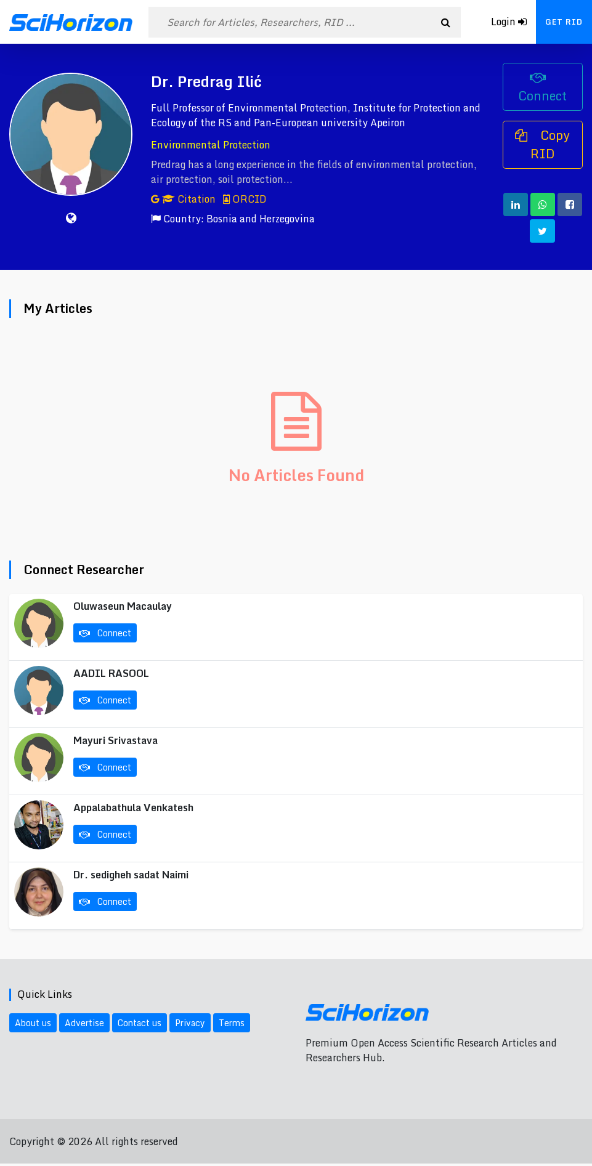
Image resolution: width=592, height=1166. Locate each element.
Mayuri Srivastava (115, 740)
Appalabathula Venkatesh (133, 808)
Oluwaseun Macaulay (122, 606)
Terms (232, 1023)
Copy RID (542, 144)
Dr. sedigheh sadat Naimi (131, 875)
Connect (542, 88)
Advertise (84, 1023)
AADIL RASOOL (111, 673)
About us (33, 1023)
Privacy (190, 1023)
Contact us (139, 1023)
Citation (184, 199)
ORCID (245, 199)
